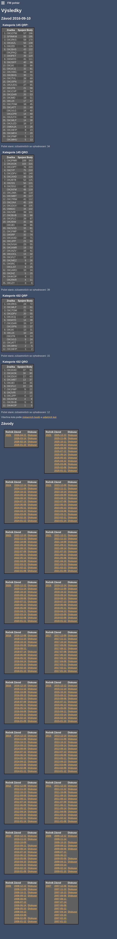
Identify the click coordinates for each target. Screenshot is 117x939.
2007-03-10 (60, 915)
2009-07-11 (60, 852)
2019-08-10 (60, 598)
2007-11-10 (60, 889)
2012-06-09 (20, 805)
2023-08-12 (60, 498)
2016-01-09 (20, 721)
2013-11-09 (60, 739)
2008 (9, 886)
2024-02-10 (20, 517)
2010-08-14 (20, 849)
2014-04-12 (20, 761)
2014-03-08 (20, 765)
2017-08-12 (60, 648)
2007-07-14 (60, 902)
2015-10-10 (60, 692)
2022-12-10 (20, 535)
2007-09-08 (60, 895)
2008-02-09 (20, 918)
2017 (49, 635)
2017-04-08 (60, 661)
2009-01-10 (60, 871)
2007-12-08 (60, 886)
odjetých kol (49, 417)
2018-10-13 (20, 642)
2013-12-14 (60, 736)
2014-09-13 (20, 745)
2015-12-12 (60, 685)
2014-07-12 (20, 752)
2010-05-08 (20, 858)
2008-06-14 (20, 905)
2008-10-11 (20, 892)
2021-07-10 (60, 551)
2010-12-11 (20, 836)
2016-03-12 (20, 714)
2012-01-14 (20, 821)
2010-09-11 (20, 845)
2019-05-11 (60, 608)
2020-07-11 (20, 601)
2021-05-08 (60, 558)
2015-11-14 (60, 689)
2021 (49, 535)
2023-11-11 (60, 488)
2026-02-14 (20, 441)
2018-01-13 (20, 671)
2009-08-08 (60, 849)
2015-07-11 (60, 702)
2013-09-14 (60, 745)
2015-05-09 (60, 708)
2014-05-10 (20, 758)
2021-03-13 (60, 564)
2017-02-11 (60, 668)
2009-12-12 (60, 836)
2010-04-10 (20, 861)
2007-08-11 (60, 899)
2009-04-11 (60, 861)
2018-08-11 (20, 648)
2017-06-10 (60, 655)
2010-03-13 (20, 865)
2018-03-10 (20, 664)
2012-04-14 (20, 811)
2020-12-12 (20, 585)
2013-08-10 (60, 748)
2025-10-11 (60, 441)
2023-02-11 (60, 517)
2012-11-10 (20, 789)
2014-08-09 (20, 748)
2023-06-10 (60, 504)
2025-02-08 (60, 467)
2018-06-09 (20, 655)
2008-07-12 (20, 902)
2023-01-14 (60, 521)
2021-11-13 (60, 538)
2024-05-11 (20, 508)
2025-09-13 (60, 445)
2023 (49, 485)
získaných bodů (31, 417)
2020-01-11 (20, 621)
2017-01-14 (60, 671)
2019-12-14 (60, 585)
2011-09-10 (60, 795)
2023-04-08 (60, 511)
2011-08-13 (60, 799)
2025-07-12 (60, 451)
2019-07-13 (60, 601)
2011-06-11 (60, 805)
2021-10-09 (60, 542)
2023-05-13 (60, 508)
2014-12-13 (20, 736)
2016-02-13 (20, 718)
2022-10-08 (20, 542)
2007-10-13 (60, 892)
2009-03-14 (60, 865)
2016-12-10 (20, 685)
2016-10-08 (20, 692)
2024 (9, 485)
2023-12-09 (60, 485)
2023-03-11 (60, 514)
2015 (49, 685)
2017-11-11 (60, 639)
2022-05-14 (20, 558)
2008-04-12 (20, 912)
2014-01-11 (20, 771)
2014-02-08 (20, 768)
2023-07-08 (60, 501)
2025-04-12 (60, 461)
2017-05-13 (60, 658)
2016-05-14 (20, 708)
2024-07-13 (20, 501)
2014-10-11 (20, 742)
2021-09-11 (60, 545)
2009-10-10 (60, 842)
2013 (49, 736)
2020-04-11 (20, 611)
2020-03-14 (20, 614)
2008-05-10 (20, 908)
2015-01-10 (60, 721)
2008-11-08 (20, 889)
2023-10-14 (60, 492)
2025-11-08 (60, 438)
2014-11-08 (20, 739)
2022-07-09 (20, 551)
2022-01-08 (20, 571)
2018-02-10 (20, 668)
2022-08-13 (20, 548)
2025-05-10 (60, 458)
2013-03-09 (60, 765)
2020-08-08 (20, 598)
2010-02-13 (20, 868)
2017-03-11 (60, 664)
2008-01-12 (20, 921)
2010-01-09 (20, 871)
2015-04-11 (60, 711)
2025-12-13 (60, 435)
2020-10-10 (20, 592)
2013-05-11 (60, 758)
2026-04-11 (20, 435)
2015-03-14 (60, 714)
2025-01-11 (60, 470)
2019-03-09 (60, 614)
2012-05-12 (20, 808)
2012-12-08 (20, 786)
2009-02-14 (60, 868)
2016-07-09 (20, 702)
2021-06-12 (60, 554)
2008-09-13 (20, 895)
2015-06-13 (60, 705)
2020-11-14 (20, 588)
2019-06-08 (60, 605)
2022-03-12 (20, 564)
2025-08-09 (60, 448)
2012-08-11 (20, 799)
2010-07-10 (20, 852)
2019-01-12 (60, 621)
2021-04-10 (60, 561)
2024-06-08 (20, 504)
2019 (49, 585)
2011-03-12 (60, 815)
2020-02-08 (20, 617)
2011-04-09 (60, 811)
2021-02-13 (60, 567)
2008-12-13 (20, 886)
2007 (49, 886)
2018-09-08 (20, 645)
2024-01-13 (20, 521)
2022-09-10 (20, 545)
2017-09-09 (60, 645)
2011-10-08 (60, 792)
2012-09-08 (20, 795)
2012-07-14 (20, 802)
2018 (9, 635)
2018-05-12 (20, 658)
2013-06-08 (60, 755)
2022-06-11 (20, 554)
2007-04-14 (60, 912)
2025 (49, 435)
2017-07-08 (60, 651)
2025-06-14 (60, 454)
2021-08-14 (60, 548)
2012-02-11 (20, 818)
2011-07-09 (60, 802)
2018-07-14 (20, 651)
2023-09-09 (60, 495)
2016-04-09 (20, 711)
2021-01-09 (60, 571)
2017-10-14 (60, 642)
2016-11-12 (20, 689)
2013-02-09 (60, 768)
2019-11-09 (60, 588)
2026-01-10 (20, 445)
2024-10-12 (20, 492)
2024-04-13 (20, 511)
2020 (9, 585)
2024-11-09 (20, 488)
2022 (9, 535)
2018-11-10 (20, 639)
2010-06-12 (20, 855)
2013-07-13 (60, 752)
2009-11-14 (60, 839)
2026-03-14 (20, 438)
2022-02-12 (20, 567)
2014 (9, 736)
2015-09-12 (60, 695)
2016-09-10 (20, 695)
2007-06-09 (60, 905)
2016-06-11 (20, 705)
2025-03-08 (60, 464)
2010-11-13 (20, 839)
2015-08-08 (60, 698)
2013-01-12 (60, 771)
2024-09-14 (20, 495)
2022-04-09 (20, 561)
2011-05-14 (60, 808)
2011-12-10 (60, 786)
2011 (49, 786)
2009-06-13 (60, 855)
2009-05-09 (60, 858)
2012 (9, 786)
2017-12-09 (60, 635)
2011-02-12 (60, 818)
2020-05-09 (20, 608)
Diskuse (32, 435)
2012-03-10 (20, 815)
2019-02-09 (60, 617)
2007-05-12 (60, 908)
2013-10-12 (60, 742)
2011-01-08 (60, 821)
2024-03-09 (20, 514)
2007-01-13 (60, 921)
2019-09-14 (60, 595)
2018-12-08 (20, 635)
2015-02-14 (60, 718)
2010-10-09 (20, 842)
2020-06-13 (20, 605)
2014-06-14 (20, 755)
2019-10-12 (60, 592)
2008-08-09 (20, 899)
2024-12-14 (20, 485)
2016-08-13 (20, 698)
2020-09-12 (20, 595)
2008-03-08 (20, 915)
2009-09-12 (60, 845)
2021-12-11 (60, 535)
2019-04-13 (60, 611)
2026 (9, 435)
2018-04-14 (20, 661)
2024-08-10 (20, 498)
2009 (49, 836)
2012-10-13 (20, 792)
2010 (9, 836)
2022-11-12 (20, 538)
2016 (9, 685)
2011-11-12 (60, 789)
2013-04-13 (60, 761)
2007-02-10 (60, 918)
